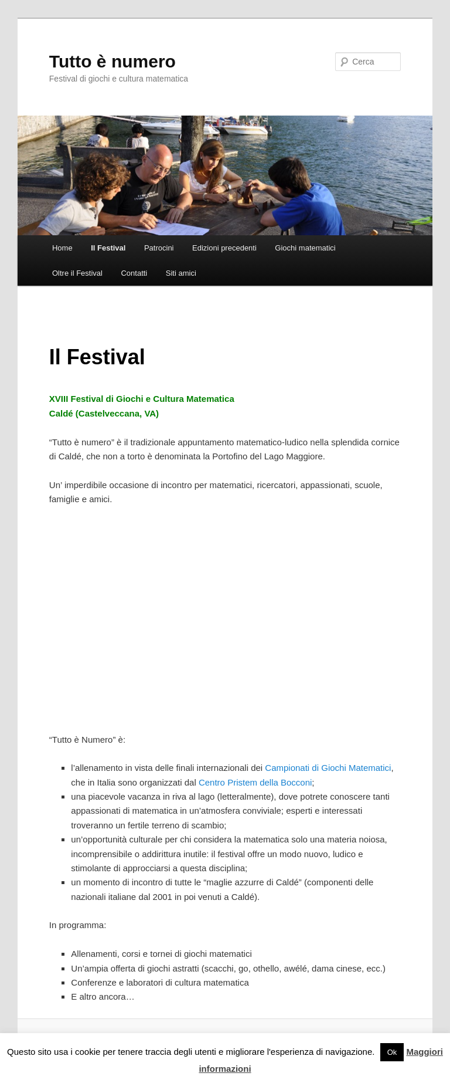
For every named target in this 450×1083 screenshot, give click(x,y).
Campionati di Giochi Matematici (328, 768)
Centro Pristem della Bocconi (255, 782)
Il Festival (108, 247)
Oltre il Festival (77, 273)
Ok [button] (392, 1052)
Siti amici (181, 273)
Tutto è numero (112, 61)
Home (62, 247)
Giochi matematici (305, 247)
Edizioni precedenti (224, 247)
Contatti (134, 273)
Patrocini (159, 247)
